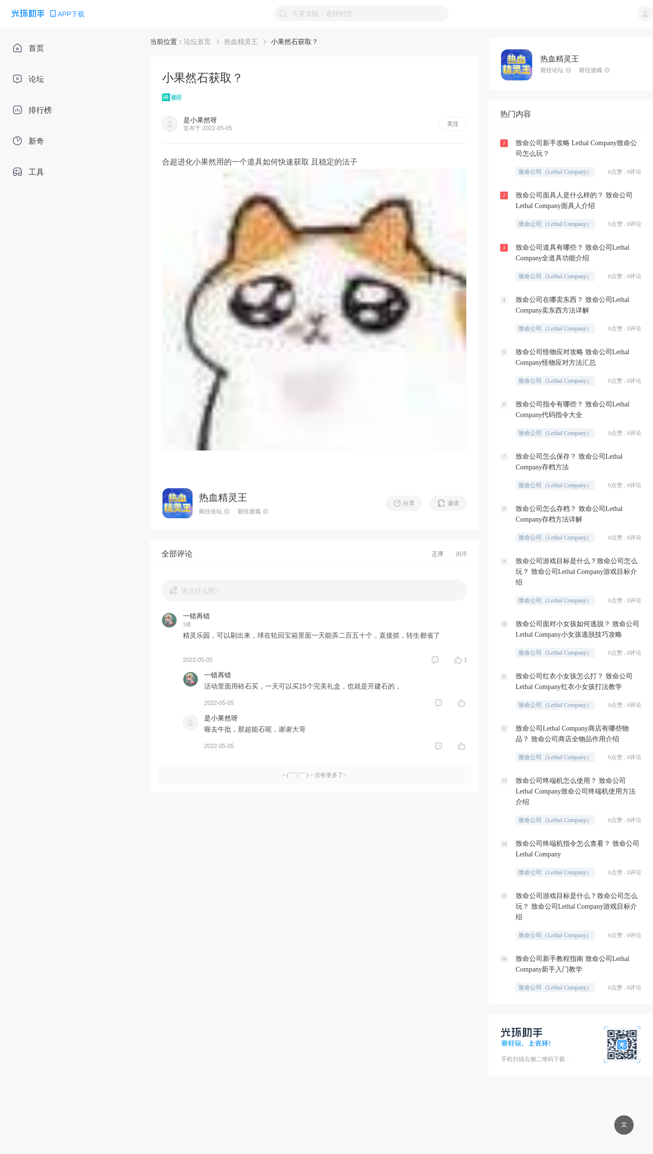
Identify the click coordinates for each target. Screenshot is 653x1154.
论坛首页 (197, 41)
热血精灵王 (241, 41)
